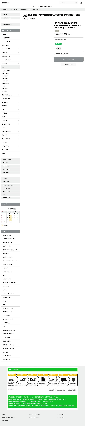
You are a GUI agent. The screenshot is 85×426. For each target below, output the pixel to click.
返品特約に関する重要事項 (61, 55)
